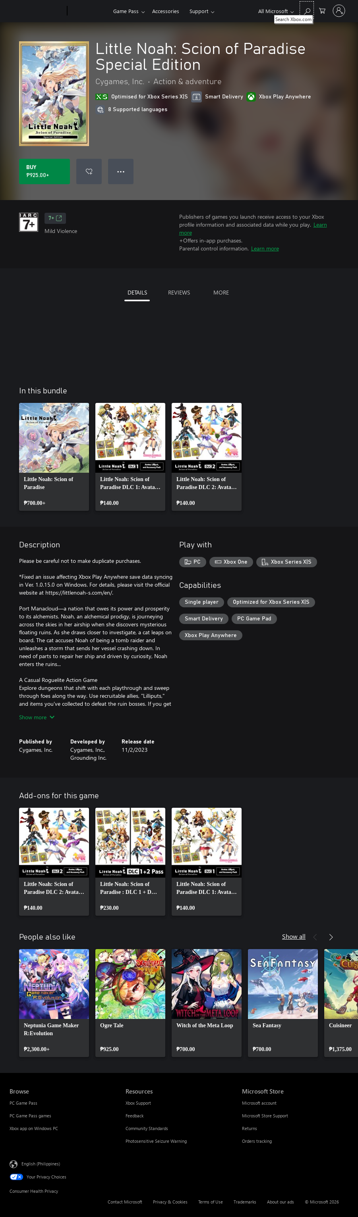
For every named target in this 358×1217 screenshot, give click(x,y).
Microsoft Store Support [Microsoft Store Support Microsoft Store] (265, 1115)
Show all (294, 936)
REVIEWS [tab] (179, 292)
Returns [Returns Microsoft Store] (249, 1128)
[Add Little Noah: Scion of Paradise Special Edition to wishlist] (89, 171)
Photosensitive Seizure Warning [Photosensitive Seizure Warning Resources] (156, 1141)
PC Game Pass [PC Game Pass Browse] (23, 1102)
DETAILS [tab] (137, 292)
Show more (36, 717)
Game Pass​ (126, 11)
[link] (54, 457)
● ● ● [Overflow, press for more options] (121, 171)
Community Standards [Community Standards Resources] (147, 1128)
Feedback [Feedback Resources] (134, 1115)
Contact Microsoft (125, 1201)
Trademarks (245, 1201)
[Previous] (315, 937)
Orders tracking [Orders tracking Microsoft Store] (257, 1141)
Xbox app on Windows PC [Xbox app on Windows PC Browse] (34, 1128)
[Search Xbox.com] (307, 10)
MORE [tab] (221, 292)
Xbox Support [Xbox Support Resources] (138, 1102)
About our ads (280, 1201)
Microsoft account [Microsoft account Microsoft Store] (259, 1102)
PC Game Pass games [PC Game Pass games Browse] (30, 1115)
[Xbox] (89, 11)
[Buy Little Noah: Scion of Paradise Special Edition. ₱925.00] (44, 171)
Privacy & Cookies (170, 1201)
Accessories (165, 11)
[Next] (331, 937)
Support (199, 11)
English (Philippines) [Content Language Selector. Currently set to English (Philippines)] (40, 1163)
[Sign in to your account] (338, 10)
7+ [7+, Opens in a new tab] (55, 218)
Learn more (265, 248)
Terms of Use (210, 1201)
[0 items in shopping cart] (322, 10)
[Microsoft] (37, 11)
